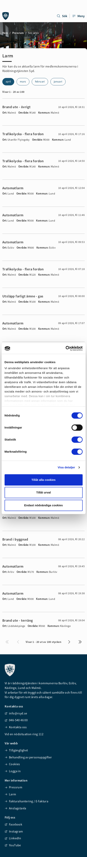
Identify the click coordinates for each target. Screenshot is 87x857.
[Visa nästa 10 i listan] (69, 642)
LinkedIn (13, 838)
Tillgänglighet (16, 750)
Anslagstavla (15, 808)
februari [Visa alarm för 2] (40, 81)
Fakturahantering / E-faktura (26, 801)
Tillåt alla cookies (44, 479)
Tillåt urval (43, 492)
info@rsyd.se (16, 713)
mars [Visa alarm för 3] (23, 81)
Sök (62, 16)
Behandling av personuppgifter (28, 757)
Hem (5, 33)
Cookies (12, 764)
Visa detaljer (66, 467)
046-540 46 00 (16, 720)
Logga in (13, 771)
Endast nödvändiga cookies (43, 505)
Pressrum (18, 33)
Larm (10, 794)
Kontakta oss (16, 727)
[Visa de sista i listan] (80, 642)
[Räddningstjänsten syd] (5, 16)
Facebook (13, 824)
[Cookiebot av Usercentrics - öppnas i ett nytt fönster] (65, 348)
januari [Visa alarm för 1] (58, 81)
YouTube (13, 845)
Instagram (14, 831)
